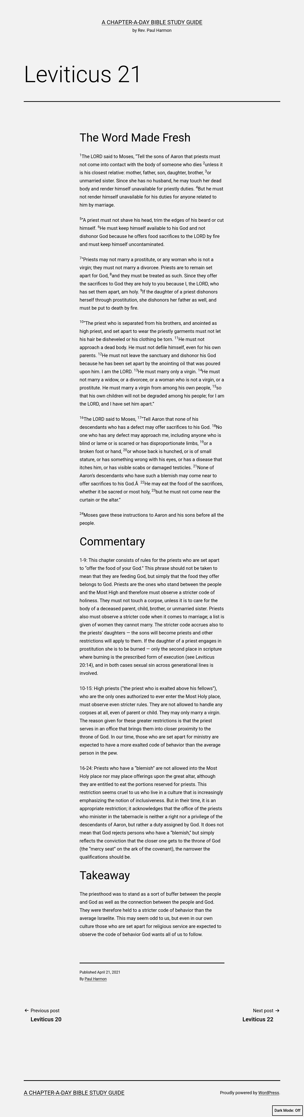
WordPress (268, 1092)
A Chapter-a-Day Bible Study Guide (152, 22)
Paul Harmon (96, 979)
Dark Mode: (287, 1110)
